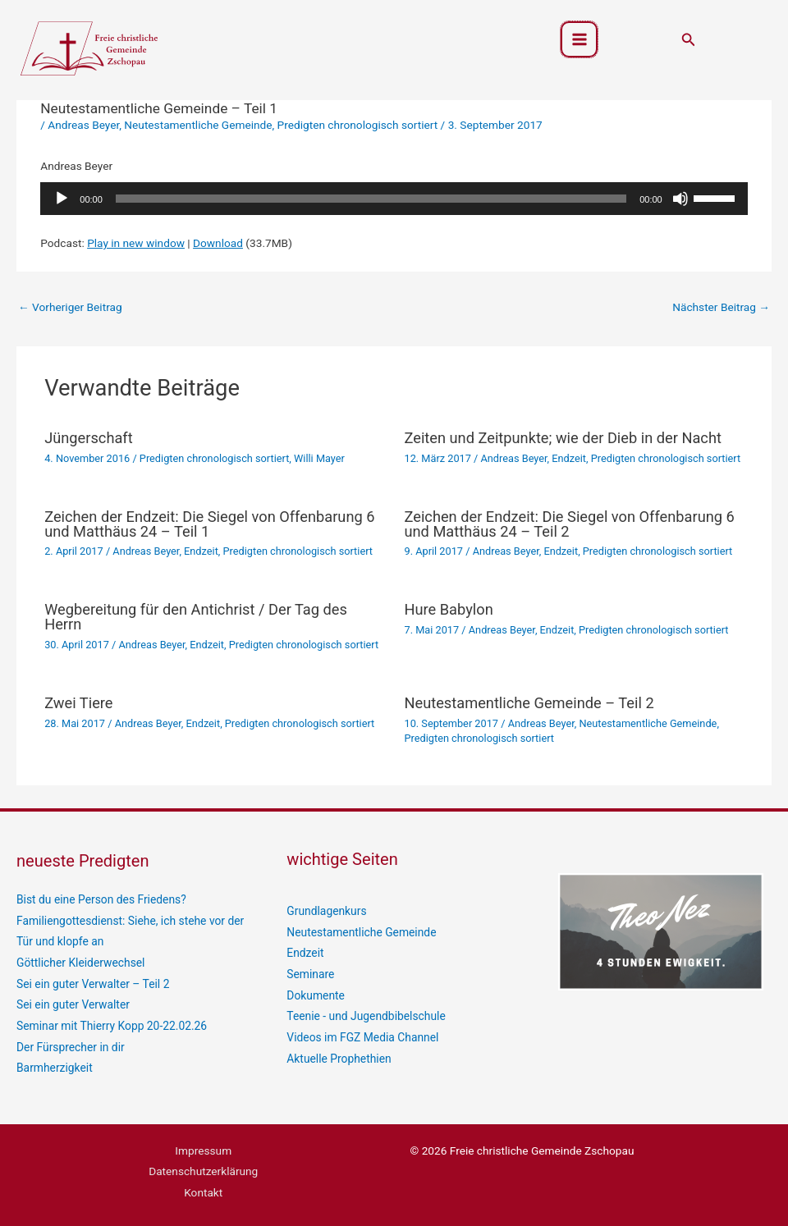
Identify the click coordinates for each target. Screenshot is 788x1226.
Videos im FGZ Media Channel (361, 1036)
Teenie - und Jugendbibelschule (364, 1015)
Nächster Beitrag (721, 306)
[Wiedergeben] (61, 198)
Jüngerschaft (88, 437)
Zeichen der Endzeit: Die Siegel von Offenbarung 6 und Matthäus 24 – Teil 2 (570, 524)
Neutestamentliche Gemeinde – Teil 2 (529, 702)
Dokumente (315, 994)
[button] (688, 40)
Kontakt (203, 1189)
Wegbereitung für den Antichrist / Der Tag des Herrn (195, 617)
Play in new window (136, 242)
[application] (393, 198)
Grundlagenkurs (325, 910)
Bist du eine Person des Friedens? (100, 899)
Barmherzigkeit (54, 1066)
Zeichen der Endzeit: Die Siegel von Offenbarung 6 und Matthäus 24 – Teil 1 (209, 524)
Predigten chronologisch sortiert (357, 124)
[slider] (371, 198)
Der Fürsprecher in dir (69, 1045)
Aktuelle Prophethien (338, 1057)
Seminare (309, 973)
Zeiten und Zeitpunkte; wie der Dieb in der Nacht (563, 437)
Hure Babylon (449, 609)
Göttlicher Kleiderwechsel (80, 961)
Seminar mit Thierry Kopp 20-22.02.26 (110, 1024)
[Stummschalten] (680, 198)
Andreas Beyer (83, 124)
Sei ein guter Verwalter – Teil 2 (91, 983)
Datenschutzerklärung (203, 1169)
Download (218, 242)
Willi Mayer (319, 458)
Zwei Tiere (78, 702)
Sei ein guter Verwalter (72, 1003)
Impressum (203, 1148)
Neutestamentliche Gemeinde (198, 124)
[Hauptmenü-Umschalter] (579, 39)
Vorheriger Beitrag (70, 306)
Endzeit (569, 458)
